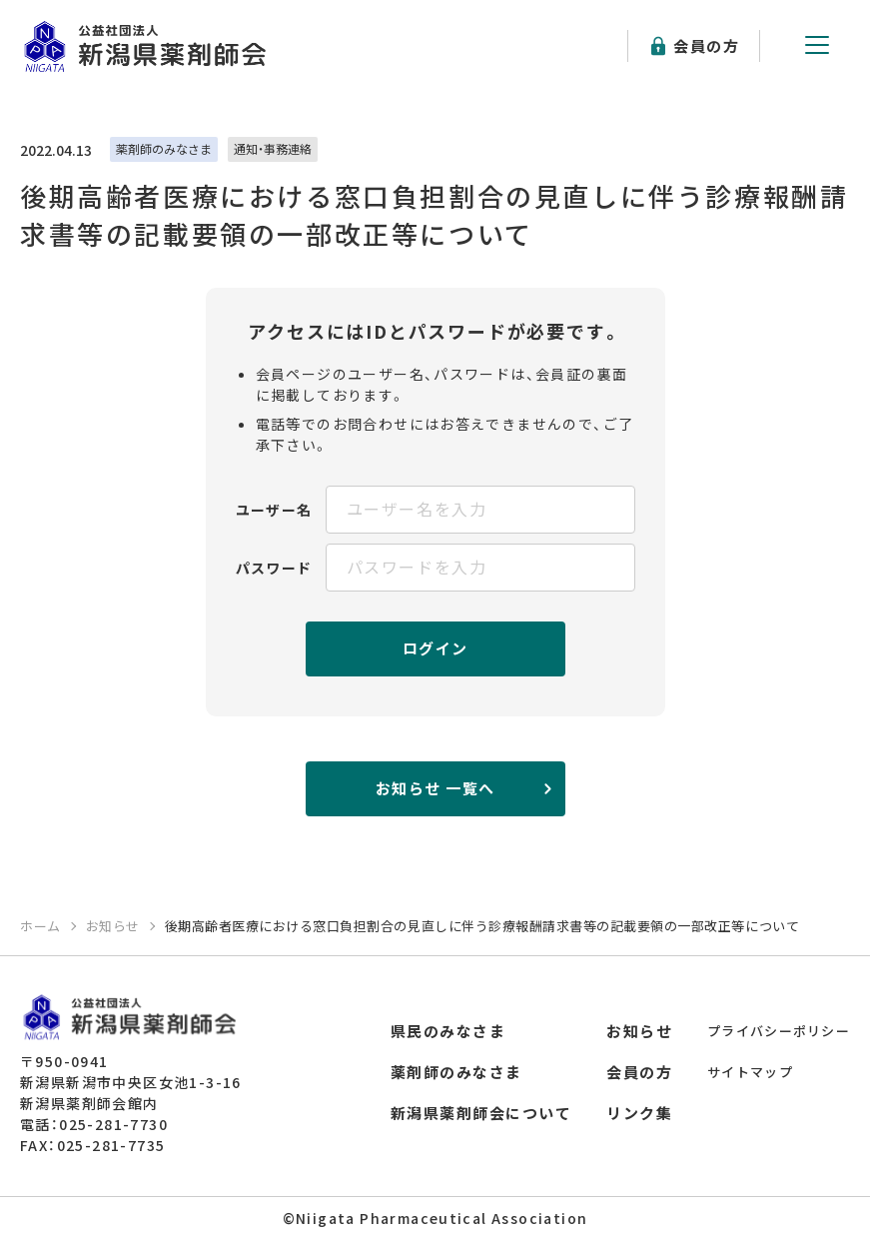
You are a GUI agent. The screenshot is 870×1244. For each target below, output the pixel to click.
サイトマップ (750, 1071)
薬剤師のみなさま (456, 1071)
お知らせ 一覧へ (435, 787)
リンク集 (639, 1112)
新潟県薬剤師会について (481, 1112)
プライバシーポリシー (778, 1030)
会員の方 (706, 45)
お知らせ (639, 1030)
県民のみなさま (448, 1030)
